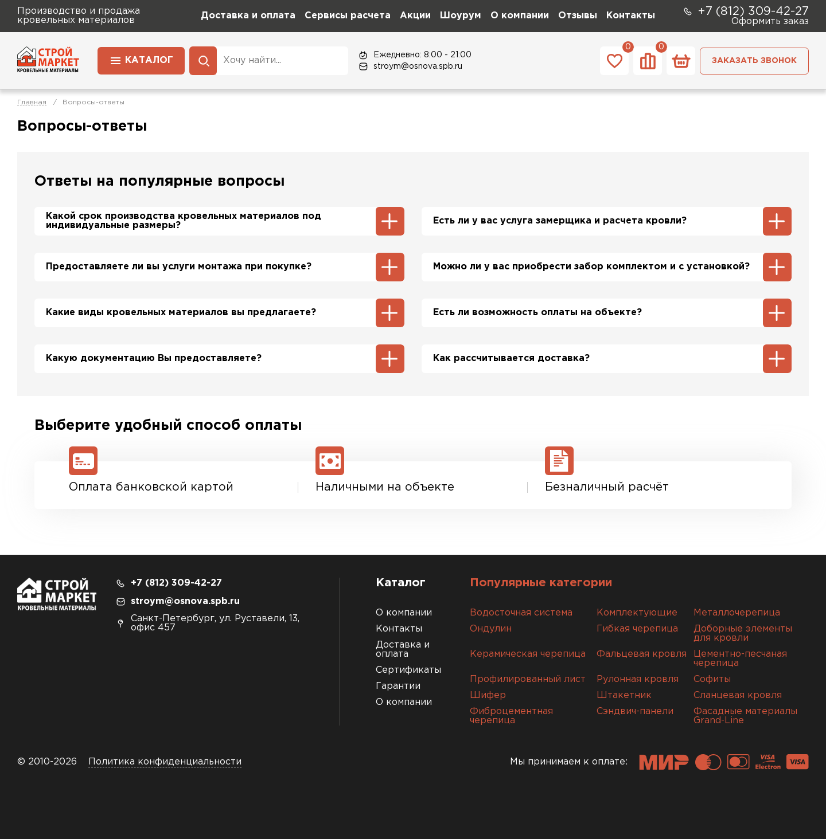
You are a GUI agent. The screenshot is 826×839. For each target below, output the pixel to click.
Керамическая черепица (528, 654)
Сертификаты (408, 670)
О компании (519, 15)
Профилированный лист (528, 679)
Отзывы (577, 15)
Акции (415, 15)
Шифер (488, 695)
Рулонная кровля (638, 679)
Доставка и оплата (248, 15)
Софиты (712, 679)
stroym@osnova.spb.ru (409, 66)
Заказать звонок (754, 60)
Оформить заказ (770, 21)
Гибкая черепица (637, 629)
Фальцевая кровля (642, 654)
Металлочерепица (736, 613)
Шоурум (460, 15)
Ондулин (491, 629)
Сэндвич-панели (635, 711)
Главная (31, 102)
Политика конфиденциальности (164, 762)
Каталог (141, 59)
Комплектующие (637, 613)
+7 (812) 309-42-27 (745, 11)
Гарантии (398, 686)
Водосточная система (521, 613)
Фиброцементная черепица (511, 716)
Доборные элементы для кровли (742, 633)
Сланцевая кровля (737, 695)
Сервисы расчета (348, 15)
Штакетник (624, 695)
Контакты (630, 15)
